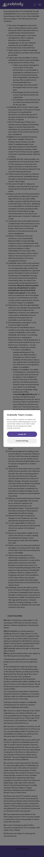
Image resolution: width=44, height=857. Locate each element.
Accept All (22, 434)
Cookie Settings (22, 440)
